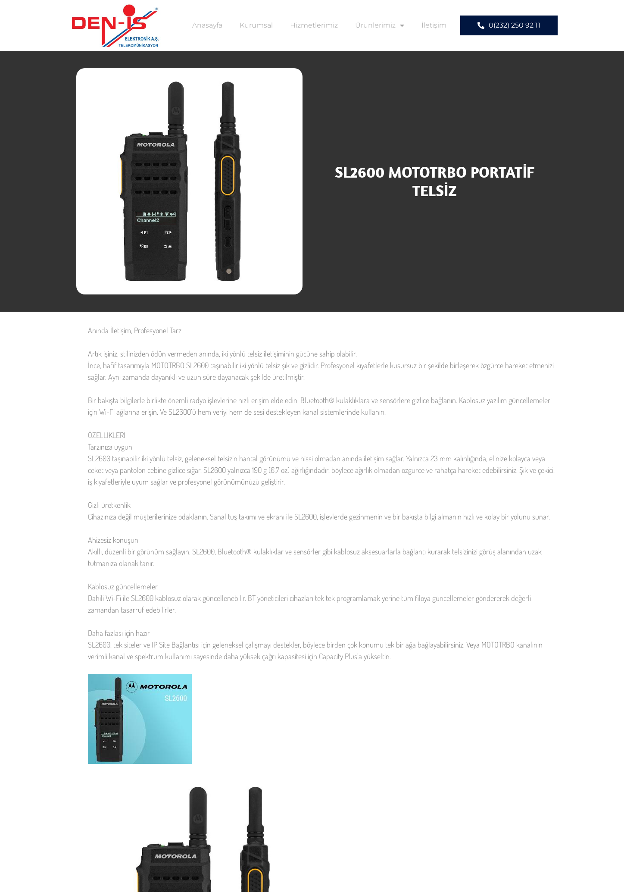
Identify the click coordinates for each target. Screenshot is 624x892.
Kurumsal (256, 25)
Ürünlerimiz (379, 25)
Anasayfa (207, 25)
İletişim (433, 25)
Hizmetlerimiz (314, 25)
